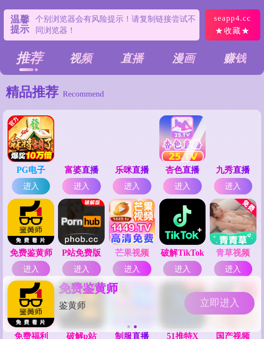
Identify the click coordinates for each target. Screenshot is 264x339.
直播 (132, 58)
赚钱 (234, 58)
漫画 (183, 58)
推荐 (29, 58)
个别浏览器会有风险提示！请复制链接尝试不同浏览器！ (115, 25)
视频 (80, 58)
